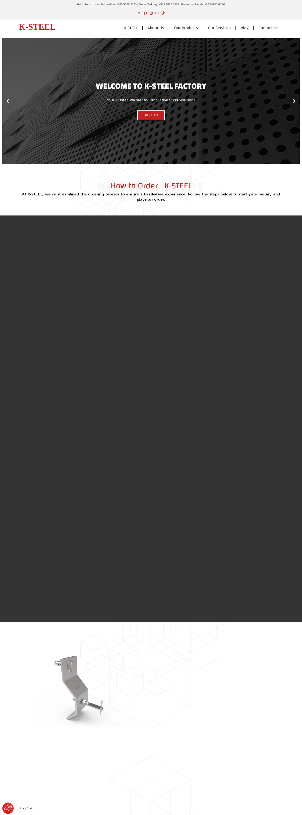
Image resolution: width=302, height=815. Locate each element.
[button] (8, 101)
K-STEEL (131, 28)
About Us (155, 28)
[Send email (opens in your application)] (157, 14)
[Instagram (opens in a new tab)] (151, 14)
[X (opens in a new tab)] (139, 14)
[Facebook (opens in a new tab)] (145, 14)
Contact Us (268, 28)
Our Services (219, 28)
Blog (245, 28)
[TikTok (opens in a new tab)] (163, 14)
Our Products (186, 28)
